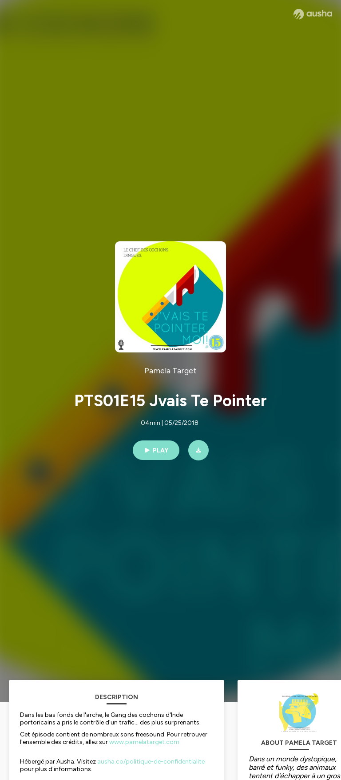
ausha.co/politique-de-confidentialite (151, 761)
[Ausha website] (312, 14)
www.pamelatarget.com (144, 742)
